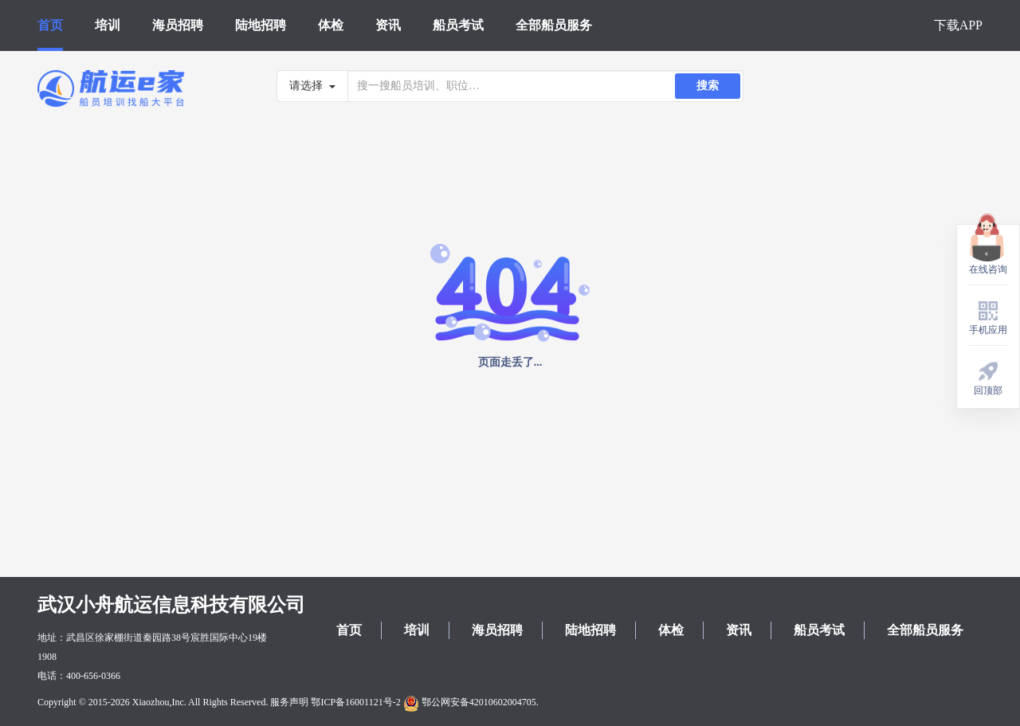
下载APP (958, 25)
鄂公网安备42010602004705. (471, 702)
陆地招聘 (260, 25)
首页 (50, 25)
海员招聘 (177, 25)
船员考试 (458, 25)
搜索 (707, 86)
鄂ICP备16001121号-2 (355, 702)
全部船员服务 (554, 25)
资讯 (388, 25)
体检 (330, 25)
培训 (107, 25)
